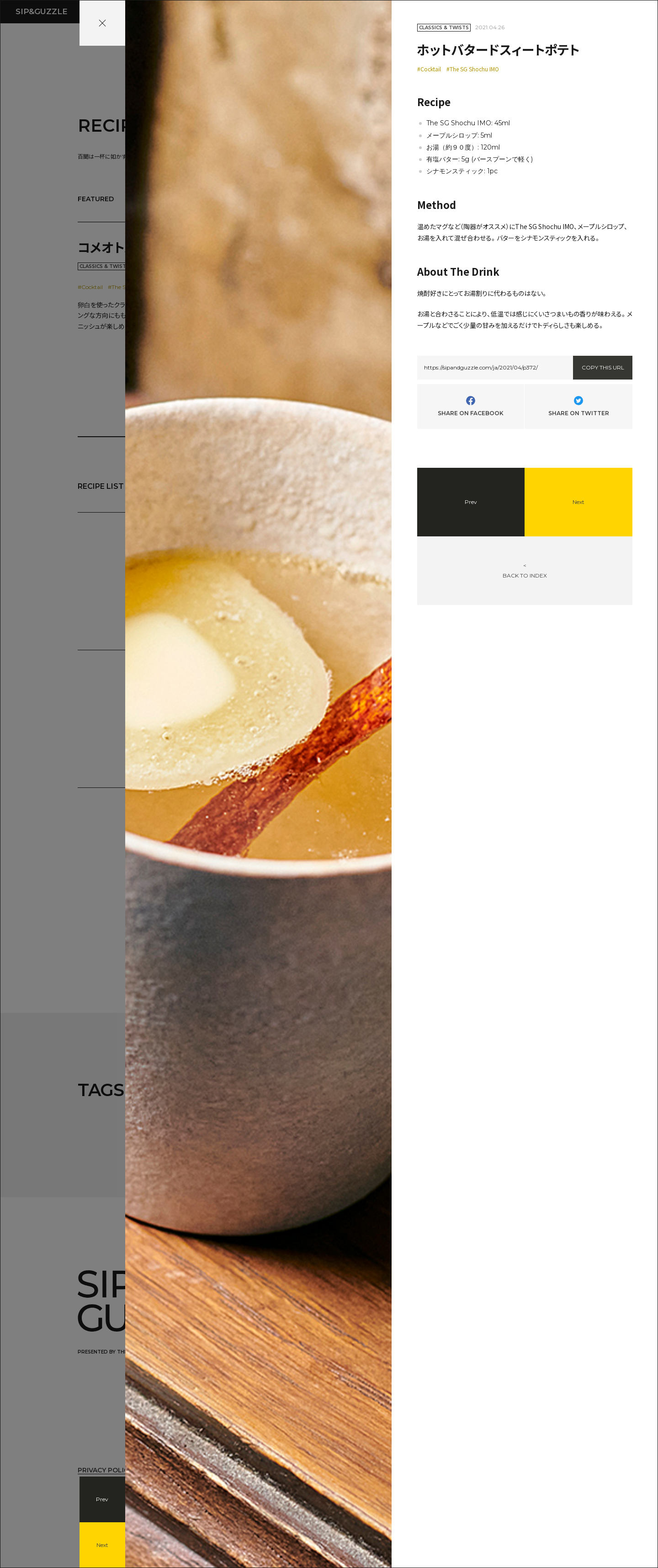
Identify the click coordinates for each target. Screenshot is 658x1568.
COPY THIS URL (603, 367)
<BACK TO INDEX (525, 570)
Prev (102, 1499)
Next (102, 1544)
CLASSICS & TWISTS (444, 28)
